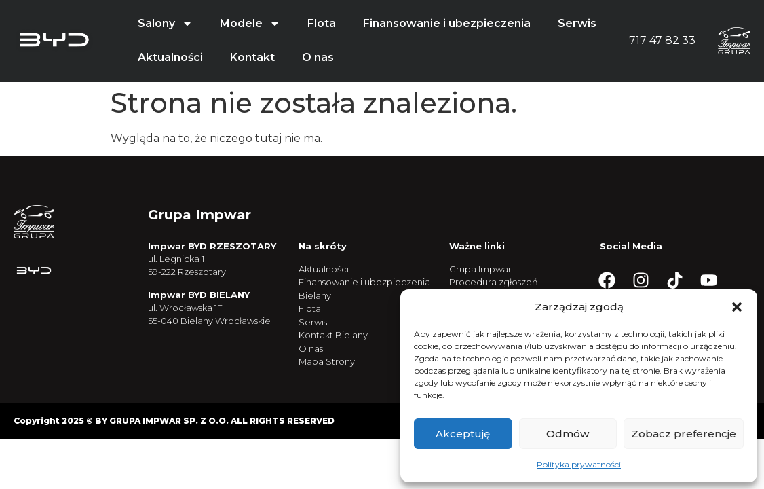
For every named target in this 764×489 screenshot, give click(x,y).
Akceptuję (463, 433)
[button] (737, 307)
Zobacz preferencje (683, 433)
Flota (321, 23)
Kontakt (252, 57)
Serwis (577, 23)
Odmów (567, 433)
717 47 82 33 (662, 40)
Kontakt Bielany (333, 334)
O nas (318, 57)
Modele (250, 24)
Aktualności (170, 57)
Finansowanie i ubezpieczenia (447, 23)
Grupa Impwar (480, 269)
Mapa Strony (327, 361)
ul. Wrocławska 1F (185, 307)
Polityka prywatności (579, 464)
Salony (165, 24)
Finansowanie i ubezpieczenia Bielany (364, 288)
